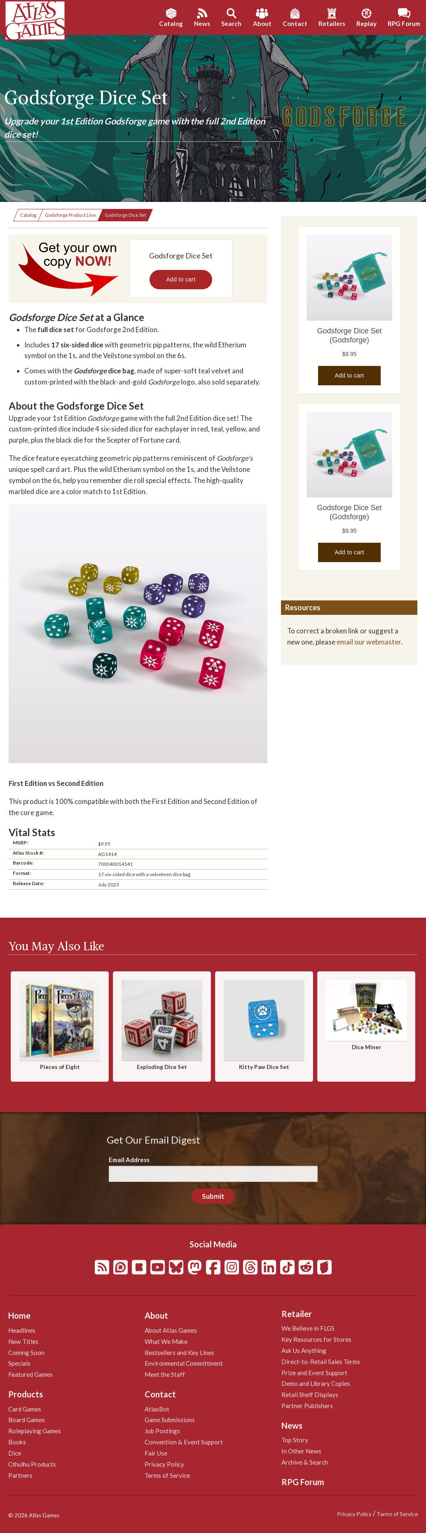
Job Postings (162, 1431)
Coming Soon (26, 1352)
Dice (14, 1453)
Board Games (26, 1419)
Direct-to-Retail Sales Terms (320, 1361)
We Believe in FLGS (308, 1328)
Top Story (294, 1440)
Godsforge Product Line (70, 215)
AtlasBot (157, 1409)
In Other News (301, 1451)
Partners (20, 1475)
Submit (213, 1196)
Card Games (24, 1409)
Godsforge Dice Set (125, 215)
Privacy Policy (164, 1464)
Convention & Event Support (184, 1442)
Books (17, 1442)
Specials (19, 1363)
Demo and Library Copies (315, 1383)
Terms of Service (167, 1475)
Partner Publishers (307, 1405)
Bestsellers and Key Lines (179, 1352)
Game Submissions (170, 1419)
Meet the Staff (165, 1374)
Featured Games (30, 1374)
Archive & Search (304, 1462)
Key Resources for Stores (316, 1339)
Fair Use (156, 1453)
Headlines (21, 1330)
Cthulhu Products (32, 1464)
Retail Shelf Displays (309, 1394)
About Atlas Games (171, 1330)
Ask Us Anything (303, 1350)
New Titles (23, 1341)
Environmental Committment (184, 1363)
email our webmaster (369, 642)
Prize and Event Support (314, 1372)
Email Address (129, 1159)
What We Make (166, 1341)
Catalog (28, 215)
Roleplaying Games (34, 1431)
